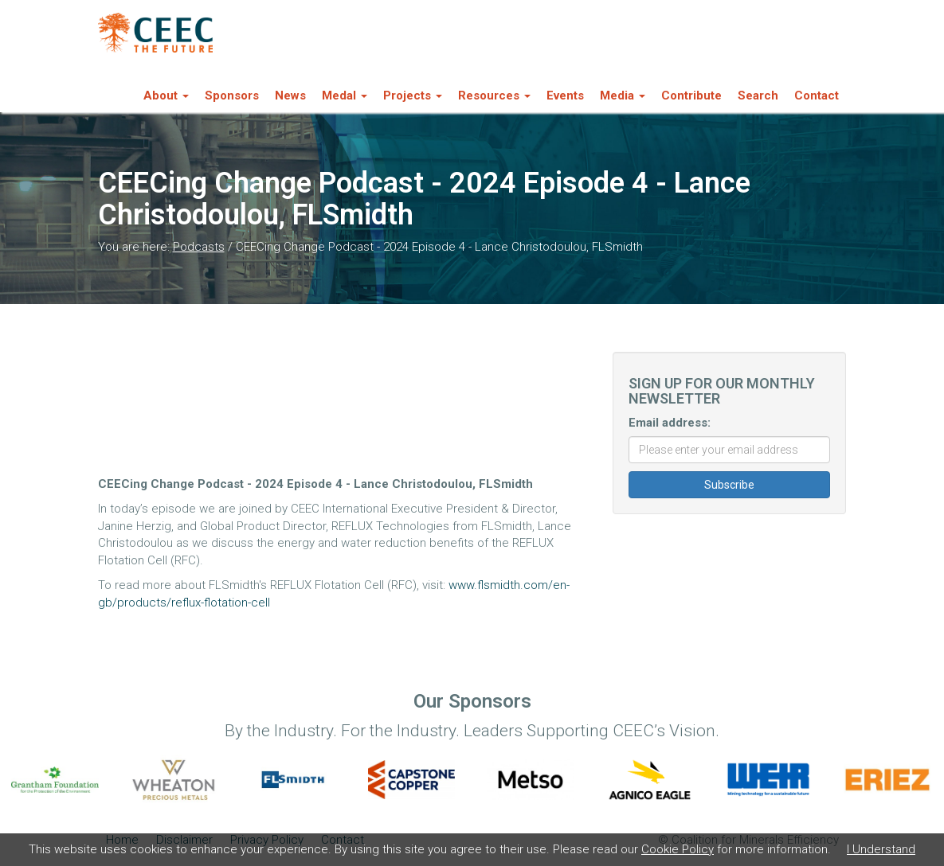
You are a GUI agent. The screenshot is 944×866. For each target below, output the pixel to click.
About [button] (166, 95)
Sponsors (232, 95)
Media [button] (622, 95)
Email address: (670, 422)
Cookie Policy (677, 849)
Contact (816, 95)
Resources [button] (494, 95)
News (290, 95)
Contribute (691, 95)
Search (758, 95)
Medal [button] (344, 95)
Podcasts (199, 247)
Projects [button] (412, 95)
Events (565, 95)
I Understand (881, 849)
